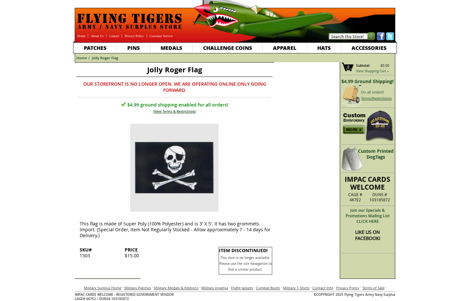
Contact (114, 36)
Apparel (284, 47)
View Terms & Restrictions (174, 111)
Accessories (369, 47)
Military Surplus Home (102, 287)
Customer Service (161, 36)
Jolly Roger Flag (105, 57)
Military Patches (137, 287)
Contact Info (322, 287)
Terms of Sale (373, 287)
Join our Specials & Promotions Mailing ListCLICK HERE (368, 216)
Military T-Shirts (296, 287)
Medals (171, 47)
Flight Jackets (242, 287)
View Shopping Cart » (372, 71)
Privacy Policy (134, 36)
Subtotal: (363, 66)
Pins (133, 47)
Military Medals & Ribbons (176, 287)
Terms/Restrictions (376, 98)
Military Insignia (214, 287)
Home (81, 36)
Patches (95, 47)
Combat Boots (268, 287)
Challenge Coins (227, 47)
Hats (324, 47)
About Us (97, 36)
